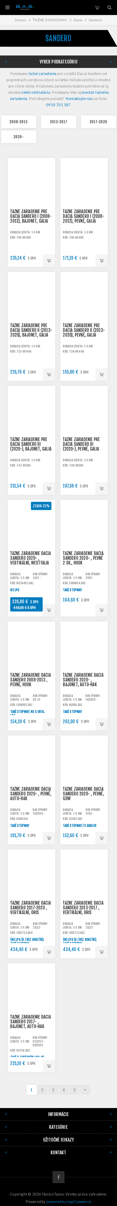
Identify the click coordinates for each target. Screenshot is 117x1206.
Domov (20, 20)
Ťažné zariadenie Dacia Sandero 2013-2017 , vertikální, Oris (83, 908)
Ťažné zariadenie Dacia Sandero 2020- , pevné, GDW (83, 794)
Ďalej (85, 1090)
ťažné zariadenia (43, 73)
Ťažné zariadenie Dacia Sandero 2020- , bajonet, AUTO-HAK (83, 680)
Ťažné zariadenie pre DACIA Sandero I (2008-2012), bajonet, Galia (30, 216)
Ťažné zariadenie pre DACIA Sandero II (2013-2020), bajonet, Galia (31, 330)
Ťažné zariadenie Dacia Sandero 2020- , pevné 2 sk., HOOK (83, 558)
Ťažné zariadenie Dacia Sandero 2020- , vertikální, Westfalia (30, 558)
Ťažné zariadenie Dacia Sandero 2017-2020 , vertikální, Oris (30, 908)
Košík (97, 7)
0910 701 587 (58, 104)
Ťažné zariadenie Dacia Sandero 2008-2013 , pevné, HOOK (30, 680)
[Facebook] (58, 1177)
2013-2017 (58, 122)
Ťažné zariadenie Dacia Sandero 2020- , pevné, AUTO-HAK (30, 794)
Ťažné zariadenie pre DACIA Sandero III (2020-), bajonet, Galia (30, 444)
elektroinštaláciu (35, 92)
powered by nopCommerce (69, 1201)
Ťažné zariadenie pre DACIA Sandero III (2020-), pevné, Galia (81, 444)
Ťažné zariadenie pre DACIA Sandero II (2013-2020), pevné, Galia (84, 330)
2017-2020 (98, 122)
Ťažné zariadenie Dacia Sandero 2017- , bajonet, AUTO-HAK (30, 1022)
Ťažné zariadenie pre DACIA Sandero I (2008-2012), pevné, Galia (83, 216)
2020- (18, 137)
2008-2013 (18, 122)
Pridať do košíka (49, 260)
